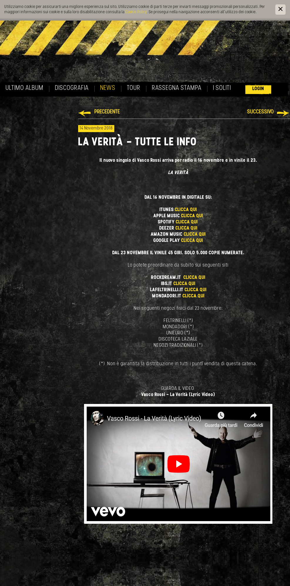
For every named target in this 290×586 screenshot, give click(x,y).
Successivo (260, 112)
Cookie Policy (136, 12)
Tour (133, 88)
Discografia (72, 88)
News (107, 88)
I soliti (222, 88)
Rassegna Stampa (177, 88)
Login (258, 88)
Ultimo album (24, 88)
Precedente (107, 112)
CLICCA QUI (186, 209)
